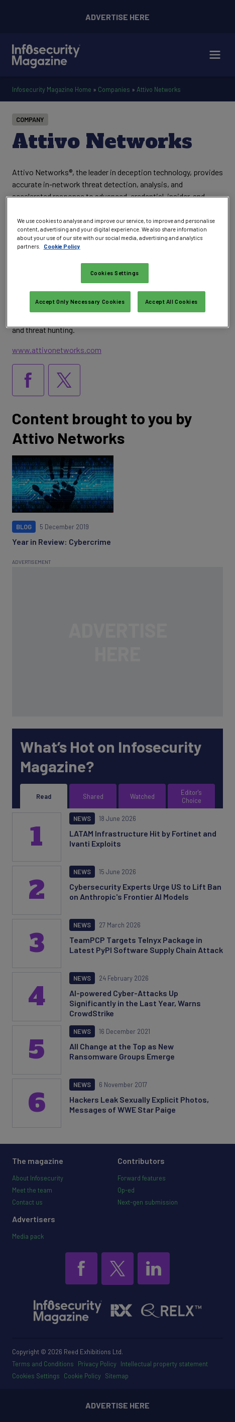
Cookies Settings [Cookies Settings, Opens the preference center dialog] (114, 273)
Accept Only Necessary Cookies (80, 301)
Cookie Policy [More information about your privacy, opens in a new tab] (62, 246)
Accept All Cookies (171, 301)
